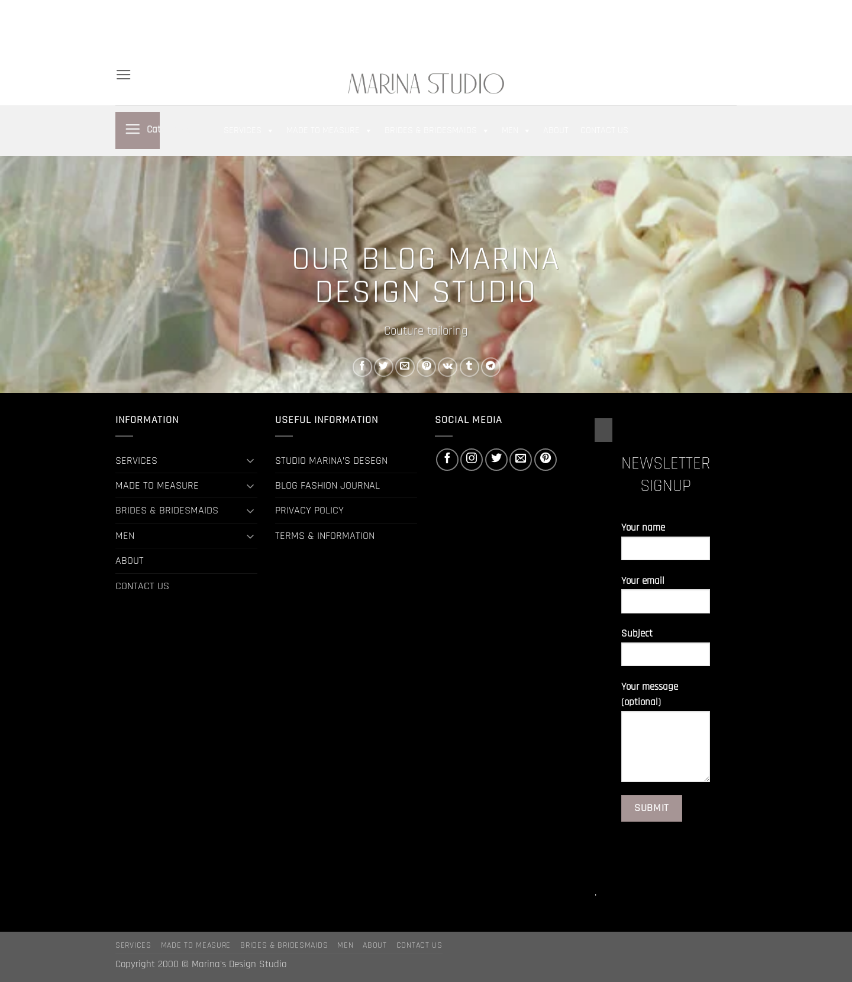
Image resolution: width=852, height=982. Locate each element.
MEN (239, 29)
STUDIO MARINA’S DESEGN (331, 460)
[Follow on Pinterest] (730, 29)
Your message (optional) (665, 736)
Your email (665, 599)
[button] (638, 30)
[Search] (120, 10)
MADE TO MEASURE (235, 9)
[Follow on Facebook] (677, 29)
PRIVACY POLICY (309, 510)
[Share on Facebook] (362, 367)
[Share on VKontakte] (447, 367)
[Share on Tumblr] (469, 367)
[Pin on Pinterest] (426, 367)
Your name (665, 546)
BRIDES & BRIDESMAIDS (167, 29)
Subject (665, 652)
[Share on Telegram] (491, 367)
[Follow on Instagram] (690, 29)
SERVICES (162, 9)
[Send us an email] (717, 29)
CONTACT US (144, 49)
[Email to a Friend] (405, 367)
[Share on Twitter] (383, 367)
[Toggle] (250, 460)
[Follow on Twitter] (703, 29)
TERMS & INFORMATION (325, 535)
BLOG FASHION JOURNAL (327, 485)
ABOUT (277, 29)
